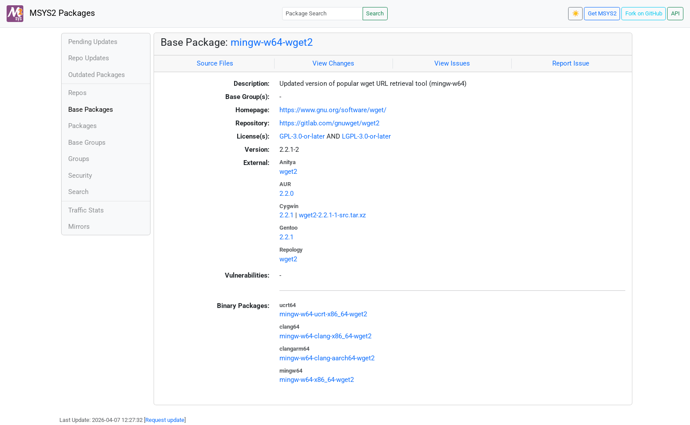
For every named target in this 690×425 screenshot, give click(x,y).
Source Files (215, 63)
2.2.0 (286, 194)
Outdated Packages (96, 75)
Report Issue (570, 63)
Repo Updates (88, 58)
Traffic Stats (86, 210)
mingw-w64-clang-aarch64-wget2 (326, 358)
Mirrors (79, 227)
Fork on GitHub (643, 13)
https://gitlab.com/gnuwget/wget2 (329, 123)
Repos (77, 93)
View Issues (452, 63)
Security (80, 176)
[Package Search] (322, 13)
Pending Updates (92, 42)
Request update (164, 420)
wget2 (288, 172)
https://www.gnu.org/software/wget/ (332, 110)
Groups (78, 159)
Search (375, 13)
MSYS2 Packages (51, 13)
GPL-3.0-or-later (302, 136)
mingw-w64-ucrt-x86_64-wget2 (323, 314)
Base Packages (90, 110)
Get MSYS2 (602, 13)
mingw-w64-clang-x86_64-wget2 (325, 336)
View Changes (333, 63)
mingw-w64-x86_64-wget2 (316, 380)
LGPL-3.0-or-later (366, 136)
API (675, 13)
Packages (82, 126)
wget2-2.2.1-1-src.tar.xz (332, 215)
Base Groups (87, 143)
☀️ (575, 13)
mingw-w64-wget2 (272, 42)
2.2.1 (286, 215)
